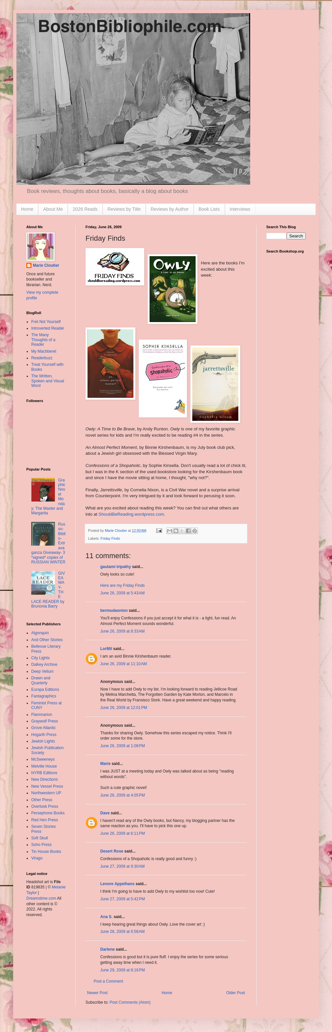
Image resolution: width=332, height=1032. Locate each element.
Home (27, 209)
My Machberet (43, 351)
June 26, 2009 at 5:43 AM (122, 593)
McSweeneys (43, 759)
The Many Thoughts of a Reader (43, 340)
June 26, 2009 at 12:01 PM (123, 707)
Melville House (44, 766)
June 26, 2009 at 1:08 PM (122, 746)
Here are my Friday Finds (122, 585)
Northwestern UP (46, 793)
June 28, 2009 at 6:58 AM (122, 931)
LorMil (106, 648)
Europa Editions (45, 689)
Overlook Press (44, 806)
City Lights (40, 658)
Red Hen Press (44, 820)
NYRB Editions (44, 773)
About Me (53, 209)
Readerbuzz (42, 358)
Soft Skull (39, 838)
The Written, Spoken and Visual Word (47, 381)
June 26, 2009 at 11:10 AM (123, 664)
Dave (105, 813)
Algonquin (40, 633)
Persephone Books (47, 813)
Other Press (41, 800)
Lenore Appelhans (117, 884)
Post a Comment (108, 981)
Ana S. (106, 916)
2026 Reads (85, 209)
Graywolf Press (44, 721)
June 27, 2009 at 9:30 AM (122, 866)
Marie (105, 763)
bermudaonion (114, 610)
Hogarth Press (44, 734)
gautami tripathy (115, 566)
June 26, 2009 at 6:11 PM (122, 833)
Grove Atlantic (43, 727)
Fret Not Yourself (45, 321)
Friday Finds (110, 538)
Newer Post (97, 993)
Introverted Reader (47, 328)
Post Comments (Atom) (130, 1002)
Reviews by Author (170, 209)
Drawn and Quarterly (40, 680)
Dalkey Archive (44, 664)
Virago (36, 858)
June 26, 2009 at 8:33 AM (122, 631)
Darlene (107, 949)
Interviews (240, 209)
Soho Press (41, 844)
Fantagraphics (43, 696)
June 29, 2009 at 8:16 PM (122, 970)
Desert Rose (111, 851)
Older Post (235, 993)
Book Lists (209, 209)
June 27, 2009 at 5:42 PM (122, 899)
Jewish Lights (43, 741)
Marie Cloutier (46, 265)
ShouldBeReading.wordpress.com (131, 514)
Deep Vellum (42, 671)
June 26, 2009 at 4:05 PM (122, 795)
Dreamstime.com (41, 898)
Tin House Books (46, 851)
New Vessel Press (47, 786)
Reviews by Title (124, 209)
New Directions (44, 779)
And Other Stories (46, 640)
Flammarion (41, 714)
